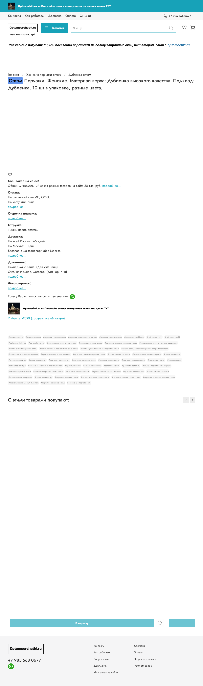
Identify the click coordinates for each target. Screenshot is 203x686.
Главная (13, 74)
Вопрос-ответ (101, 659)
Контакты (14, 15)
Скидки (85, 15)
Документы (100, 666)
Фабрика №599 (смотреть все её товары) (36, 318)
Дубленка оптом (79, 74)
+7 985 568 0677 (177, 16)
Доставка (54, 15)
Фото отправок (143, 666)
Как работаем (34, 15)
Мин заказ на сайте (106, 672)
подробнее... (111, 185)
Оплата (70, 15)
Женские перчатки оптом (43, 74)
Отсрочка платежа (145, 659)
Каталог (54, 28)
